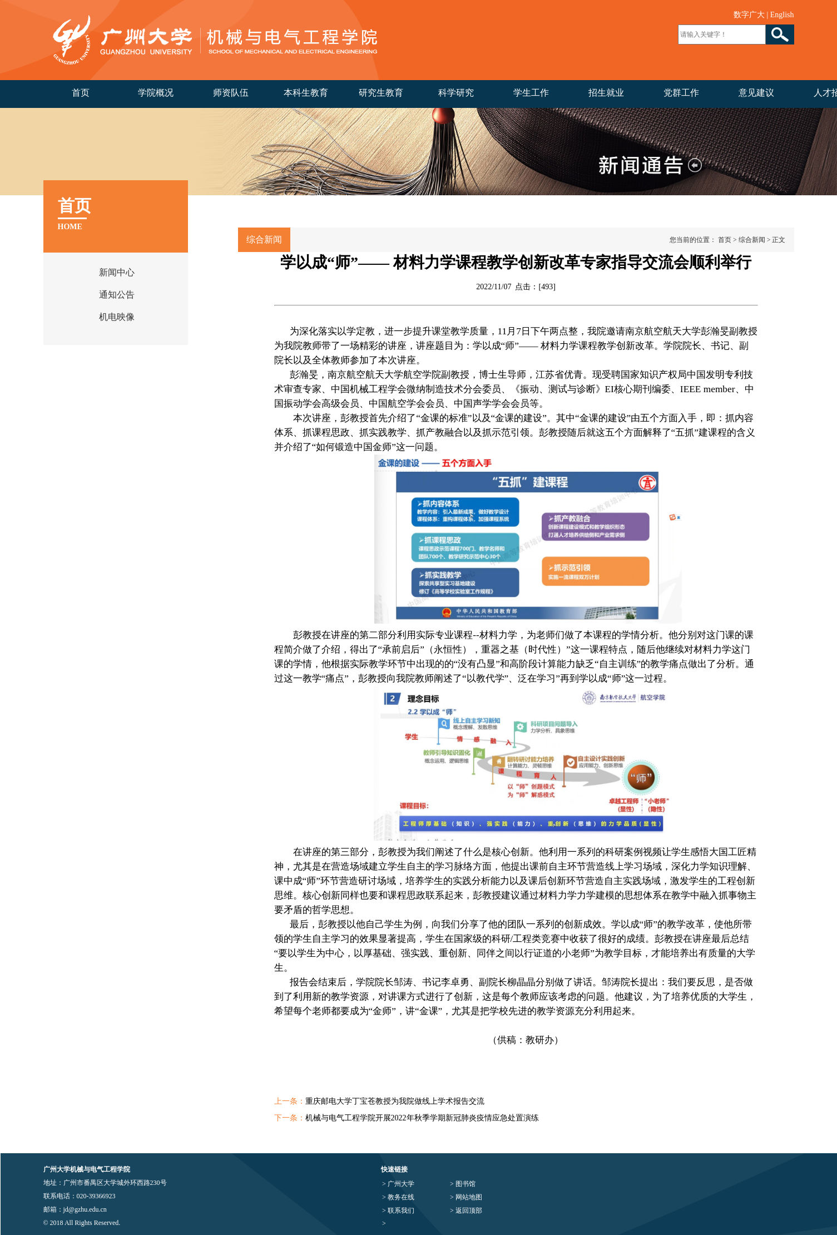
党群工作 (681, 92)
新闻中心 (117, 272)
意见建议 (756, 92)
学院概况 (156, 92)
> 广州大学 (398, 1184)
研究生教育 (381, 92)
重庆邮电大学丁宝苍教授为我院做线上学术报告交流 (394, 1101)
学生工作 (531, 92)
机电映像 (117, 317)
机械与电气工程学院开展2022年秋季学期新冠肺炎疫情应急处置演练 (422, 1118)
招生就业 (606, 92)
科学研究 (456, 92)
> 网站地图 (466, 1197)
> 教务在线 (398, 1197)
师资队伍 (231, 92)
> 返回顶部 (466, 1210)
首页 (81, 92)
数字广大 (749, 15)
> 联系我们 (398, 1210)
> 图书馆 (463, 1184)
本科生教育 (306, 92)
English (782, 15)
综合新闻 (752, 240)
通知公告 (117, 294)
